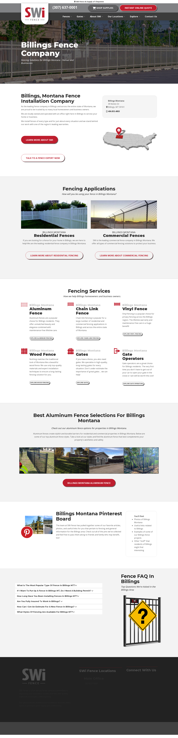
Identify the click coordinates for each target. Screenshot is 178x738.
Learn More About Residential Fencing (54, 256)
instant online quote (138, 7)
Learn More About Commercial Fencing (124, 256)
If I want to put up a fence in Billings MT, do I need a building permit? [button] (55, 592)
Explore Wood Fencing (39, 384)
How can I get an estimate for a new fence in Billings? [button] (47, 608)
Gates (81, 16)
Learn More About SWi (39, 140)
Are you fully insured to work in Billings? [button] (40, 603)
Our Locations (116, 16)
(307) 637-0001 (65, 7)
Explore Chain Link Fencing (88, 339)
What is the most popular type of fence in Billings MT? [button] (47, 587)
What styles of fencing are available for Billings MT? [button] (46, 613)
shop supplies (103, 8)
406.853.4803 (114, 111)
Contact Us (151, 16)
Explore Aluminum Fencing (41, 339)
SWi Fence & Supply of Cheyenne (89, 1)
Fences (67, 16)
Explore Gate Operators (133, 385)
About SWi (96, 16)
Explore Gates (82, 384)
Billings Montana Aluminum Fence (89, 484)
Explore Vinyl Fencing (132, 335)
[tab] (58, 587)
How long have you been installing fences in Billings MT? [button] (48, 597)
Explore (135, 16)
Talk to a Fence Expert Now (43, 158)
